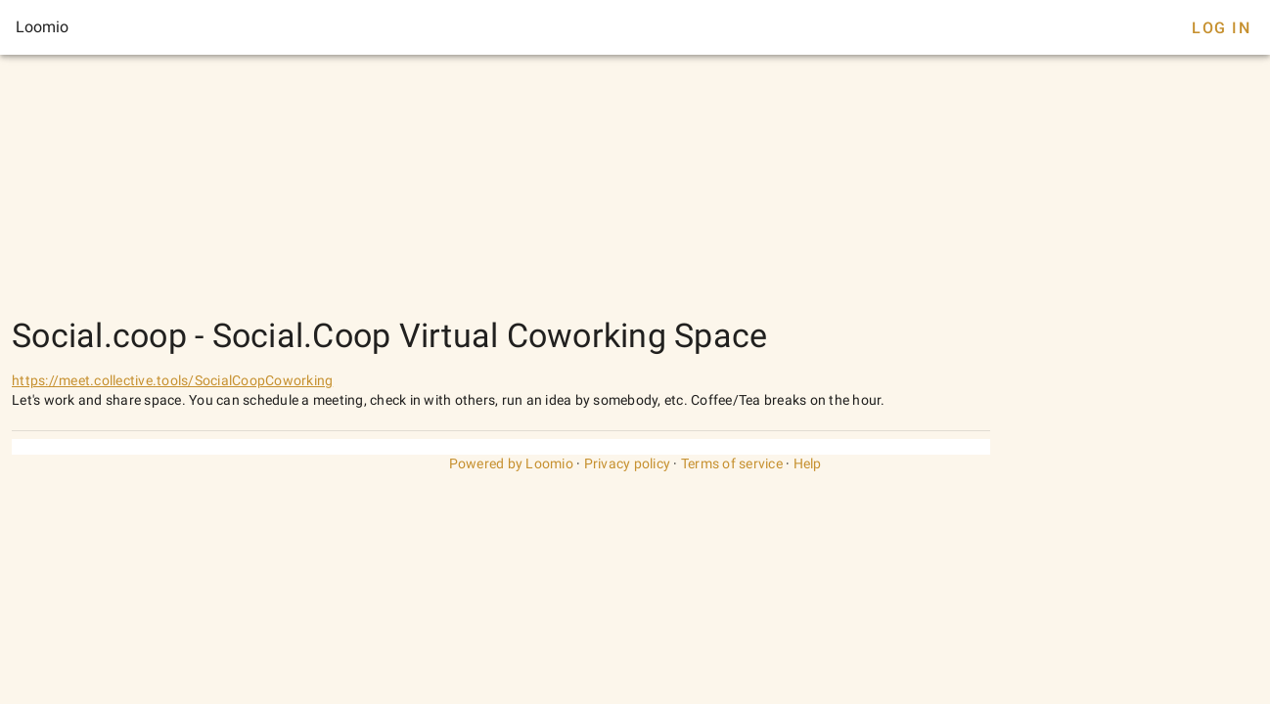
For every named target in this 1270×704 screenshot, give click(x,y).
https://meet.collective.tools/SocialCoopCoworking (172, 380)
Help (808, 463)
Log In (1221, 28)
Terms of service (732, 463)
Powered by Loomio (511, 463)
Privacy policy (627, 463)
